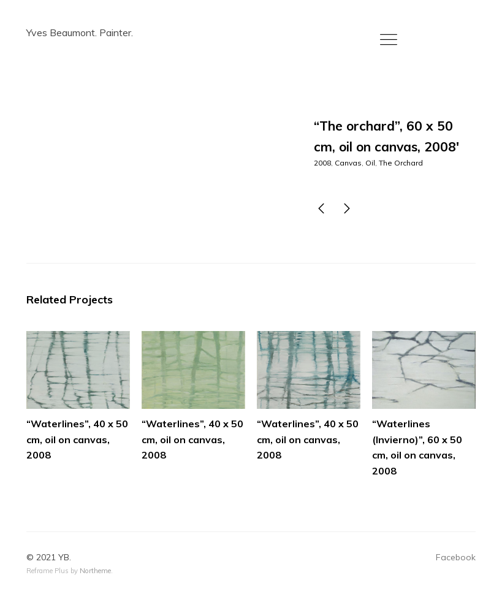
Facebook (456, 557)
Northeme (95, 570)
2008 (322, 162)
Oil (370, 162)
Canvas (348, 162)
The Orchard (401, 162)
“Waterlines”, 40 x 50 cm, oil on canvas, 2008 (77, 439)
